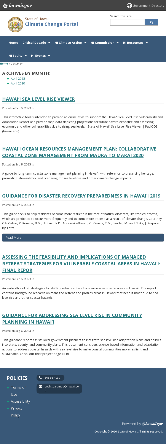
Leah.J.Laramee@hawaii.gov (62, 388)
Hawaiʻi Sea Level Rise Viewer (38, 99)
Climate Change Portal (51, 24)
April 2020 (18, 83)
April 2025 (18, 78)
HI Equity (15, 55)
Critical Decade (34, 43)
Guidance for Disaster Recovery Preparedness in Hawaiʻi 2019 (81, 196)
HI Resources (133, 43)
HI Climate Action (68, 43)
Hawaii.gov (17, 6)
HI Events (38, 55)
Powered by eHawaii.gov (142, 425)
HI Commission (102, 43)
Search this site (121, 16)
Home (13, 43)
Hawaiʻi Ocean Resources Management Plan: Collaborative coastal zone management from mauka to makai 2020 (79, 152)
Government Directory (148, 5)
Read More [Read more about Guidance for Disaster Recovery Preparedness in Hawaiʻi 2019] (13, 237)
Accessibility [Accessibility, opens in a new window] (20, 401)
